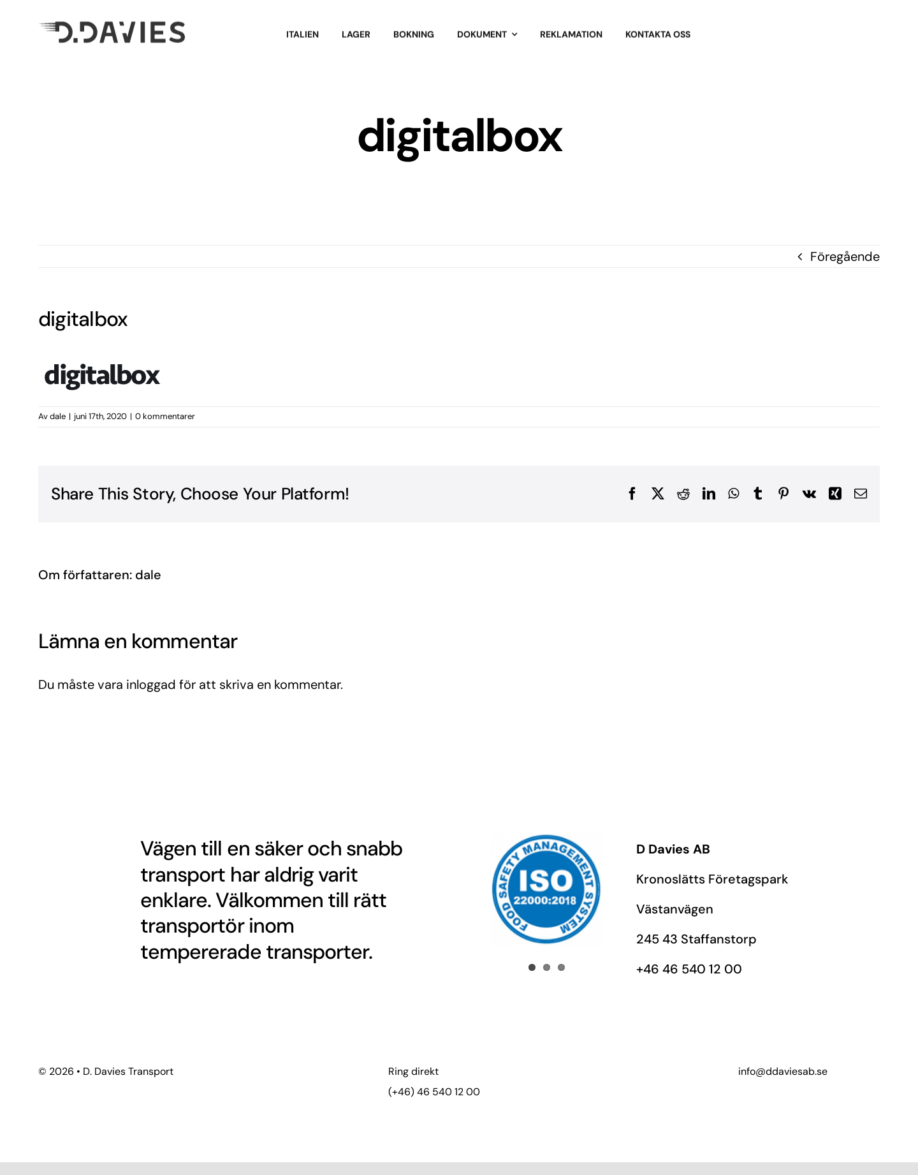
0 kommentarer (165, 416)
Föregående (845, 256)
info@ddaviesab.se (782, 1071)
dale (58, 416)
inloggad (151, 684)
